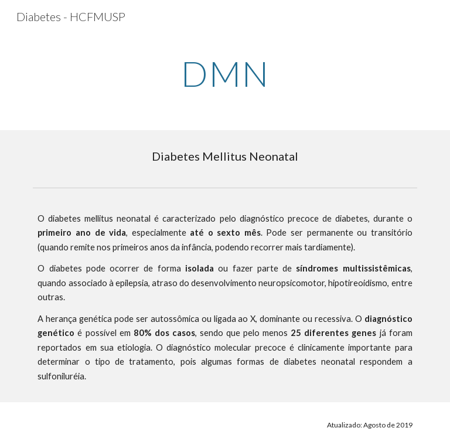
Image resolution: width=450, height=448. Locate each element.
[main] (224, 73)
